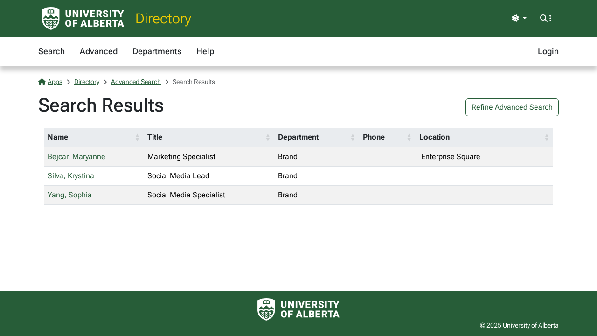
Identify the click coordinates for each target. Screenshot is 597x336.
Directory (163, 18)
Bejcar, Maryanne (76, 156)
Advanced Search (136, 81)
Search (51, 51)
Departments (156, 51)
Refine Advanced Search (512, 107)
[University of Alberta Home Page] (83, 18)
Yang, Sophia (70, 194)
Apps (50, 81)
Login (548, 51)
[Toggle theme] (519, 19)
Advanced (99, 51)
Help (205, 51)
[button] (137, 137)
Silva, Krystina (71, 175)
